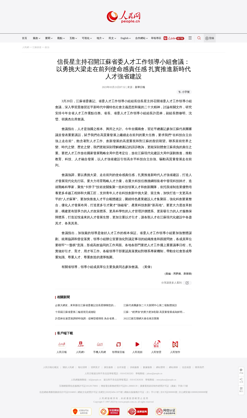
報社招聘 (82, 367)
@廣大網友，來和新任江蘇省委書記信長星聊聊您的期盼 (87, 305)
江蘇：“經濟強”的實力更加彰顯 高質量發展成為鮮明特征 (155, 312)
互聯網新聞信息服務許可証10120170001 (78, 386)
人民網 (25, 47)
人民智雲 (156, 346)
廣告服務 (108, 367)
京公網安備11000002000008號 (193, 392)
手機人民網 (99, 346)
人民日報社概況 (51, 367)
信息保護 (186, 367)
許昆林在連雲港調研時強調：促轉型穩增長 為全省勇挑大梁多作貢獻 (93, 318)
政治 (47, 47)
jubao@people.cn (154, 373)
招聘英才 (95, 367)
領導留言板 (118, 346)
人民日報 (61, 346)
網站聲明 (160, 367)
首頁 (24, 38)
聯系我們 (199, 367)
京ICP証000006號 (168, 392)
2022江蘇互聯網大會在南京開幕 (141, 318)
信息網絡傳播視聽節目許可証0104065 (57, 392)
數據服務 (147, 367)
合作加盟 (121, 367)
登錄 (211, 38)
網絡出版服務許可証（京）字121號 (141, 392)
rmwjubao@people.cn (166, 380)
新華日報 (140, 87)
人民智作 (175, 346)
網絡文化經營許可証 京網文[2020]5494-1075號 (100, 392)
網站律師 (173, 367)
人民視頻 (137, 346)
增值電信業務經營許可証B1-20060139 (119, 386)
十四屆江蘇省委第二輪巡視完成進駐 (75, 312)
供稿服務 (134, 367)
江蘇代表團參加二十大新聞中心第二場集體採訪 (150, 305)
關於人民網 (68, 367)
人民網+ (80, 346)
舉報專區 (156, 38)
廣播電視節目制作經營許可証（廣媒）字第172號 (164, 386)
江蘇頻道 (36, 47)
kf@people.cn (95, 380)
